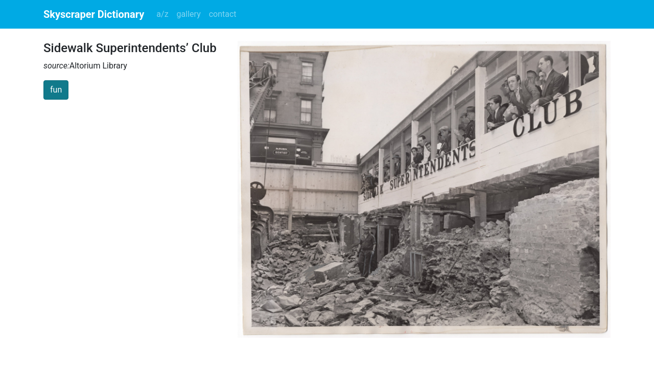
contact (223, 14)
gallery (189, 14)
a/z (162, 14)
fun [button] (56, 90)
